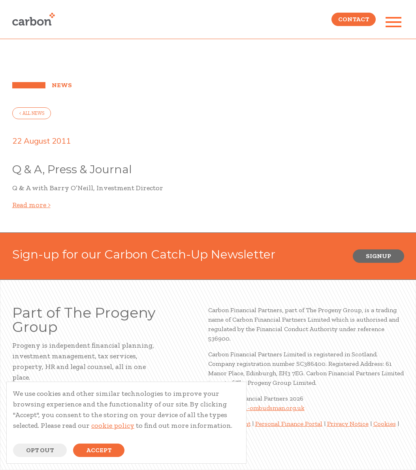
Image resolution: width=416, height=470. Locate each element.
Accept (98, 450)
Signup (378, 256)
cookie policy (112, 425)
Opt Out (40, 450)
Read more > (31, 204)
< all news (31, 113)
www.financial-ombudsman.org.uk (256, 408)
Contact (353, 22)
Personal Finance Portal (288, 423)
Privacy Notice (348, 423)
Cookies (384, 423)
